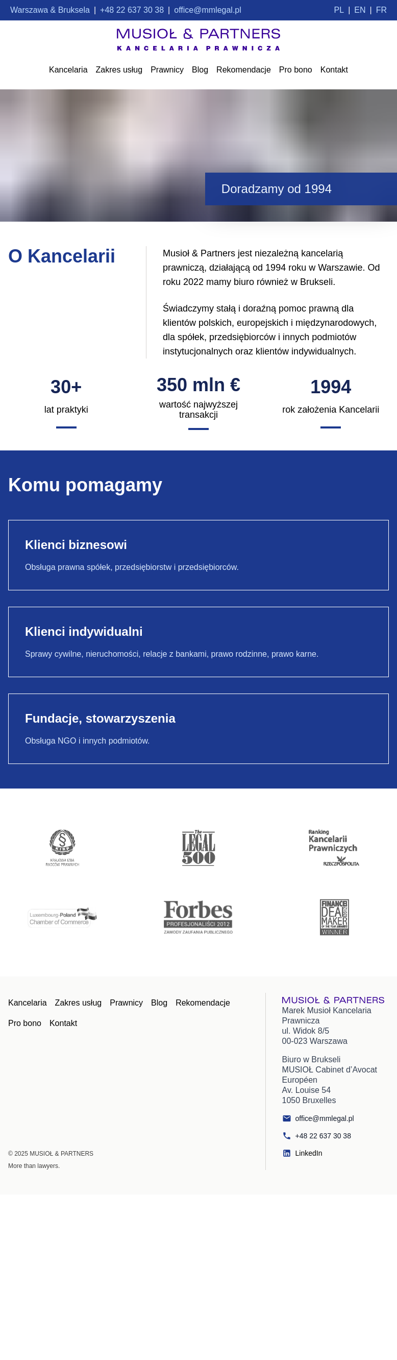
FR (381, 10)
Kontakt (334, 69)
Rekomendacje (243, 69)
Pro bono (295, 69)
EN (359, 10)
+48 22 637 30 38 (316, 1135)
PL (339, 10)
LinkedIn (302, 1153)
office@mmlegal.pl (318, 1118)
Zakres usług (119, 69)
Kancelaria (68, 69)
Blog (200, 69)
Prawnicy (167, 69)
